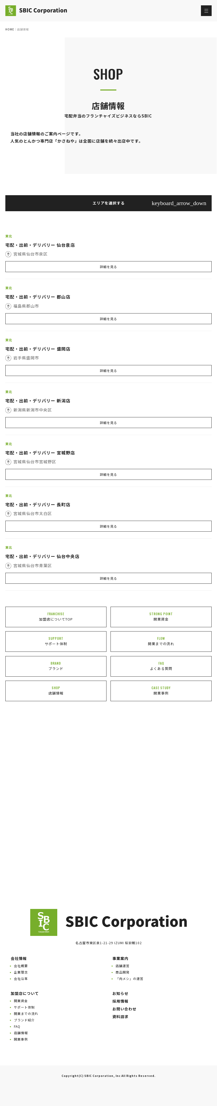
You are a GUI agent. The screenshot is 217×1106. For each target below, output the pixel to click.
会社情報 (19, 958)
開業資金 (21, 1000)
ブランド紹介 (24, 1020)
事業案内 (120, 958)
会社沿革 (21, 978)
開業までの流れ (26, 1013)
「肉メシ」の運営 (129, 978)
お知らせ (120, 993)
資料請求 (120, 1016)
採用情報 (120, 1001)
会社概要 (21, 965)
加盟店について (25, 993)
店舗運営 (123, 965)
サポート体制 (24, 1007)
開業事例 (21, 1039)
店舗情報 (21, 1032)
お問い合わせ (124, 1008)
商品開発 (123, 972)
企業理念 (21, 972)
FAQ (17, 1026)
